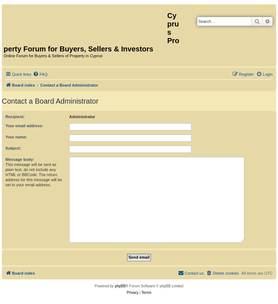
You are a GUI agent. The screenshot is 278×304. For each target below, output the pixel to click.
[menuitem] (40, 74)
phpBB (120, 286)
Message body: (19, 159)
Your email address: (24, 126)
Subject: (13, 148)
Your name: (16, 137)
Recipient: (15, 116)
